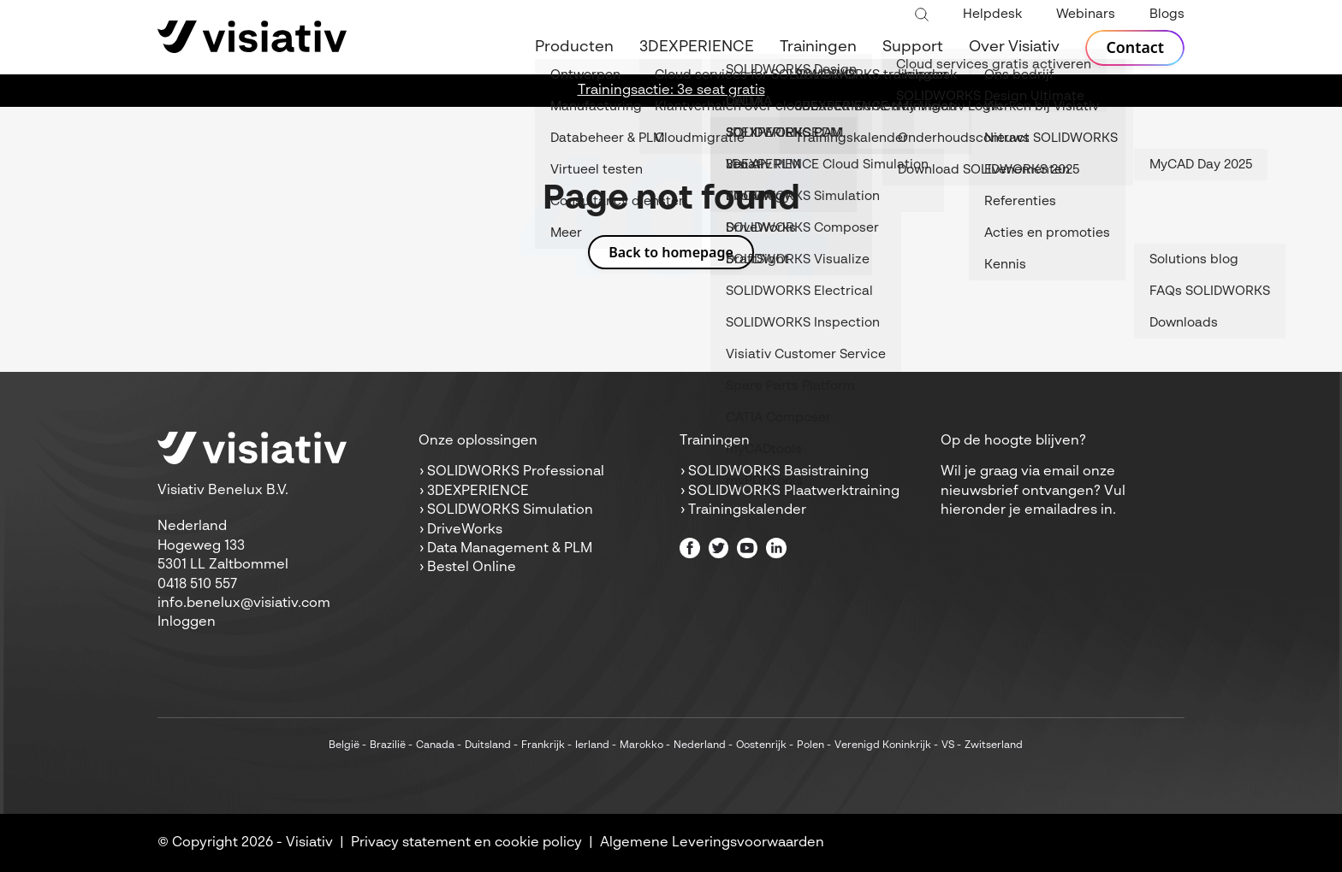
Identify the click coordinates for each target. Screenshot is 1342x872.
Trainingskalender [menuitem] (747, 510)
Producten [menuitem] (574, 47)
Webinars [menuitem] (1085, 14)
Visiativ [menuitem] (309, 843)
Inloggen (186, 622)
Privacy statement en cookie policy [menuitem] (466, 843)
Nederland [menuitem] (700, 745)
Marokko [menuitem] (641, 745)
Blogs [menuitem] (1167, 14)
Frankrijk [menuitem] (543, 745)
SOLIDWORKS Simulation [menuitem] (510, 510)
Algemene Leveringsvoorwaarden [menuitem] (712, 843)
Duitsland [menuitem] (488, 745)
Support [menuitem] (912, 47)
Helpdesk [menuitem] (992, 14)
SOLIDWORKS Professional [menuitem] (515, 472)
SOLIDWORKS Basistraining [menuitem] (778, 472)
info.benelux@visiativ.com (243, 603)
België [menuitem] (344, 745)
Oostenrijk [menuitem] (761, 745)
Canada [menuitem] (435, 745)
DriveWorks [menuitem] (464, 530)
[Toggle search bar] (922, 15)
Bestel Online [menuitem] (471, 567)
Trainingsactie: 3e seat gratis (671, 90)
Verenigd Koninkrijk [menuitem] (882, 745)
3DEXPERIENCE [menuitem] (696, 47)
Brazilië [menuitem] (388, 745)
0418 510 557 (197, 585)
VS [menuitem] (947, 745)
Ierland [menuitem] (592, 745)
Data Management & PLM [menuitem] (509, 549)
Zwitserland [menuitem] (994, 745)
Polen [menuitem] (810, 745)
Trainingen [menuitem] (818, 47)
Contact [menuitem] (1135, 48)
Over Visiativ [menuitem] (1014, 47)
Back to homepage (671, 252)
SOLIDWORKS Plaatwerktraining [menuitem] (794, 491)
